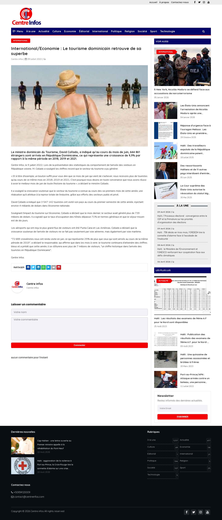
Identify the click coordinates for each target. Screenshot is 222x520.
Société (142, 31)
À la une (30, 31)
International (100, 31)
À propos (164, 2)
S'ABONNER (182, 417)
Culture (56, 31)
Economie (70, 31)
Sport (153, 31)
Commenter (79, 345)
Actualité (44, 31)
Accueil (153, 2)
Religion (130, 31)
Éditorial (84, 31)
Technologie (167, 31)
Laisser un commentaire (28, 304)
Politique (116, 31)
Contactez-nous (180, 2)
